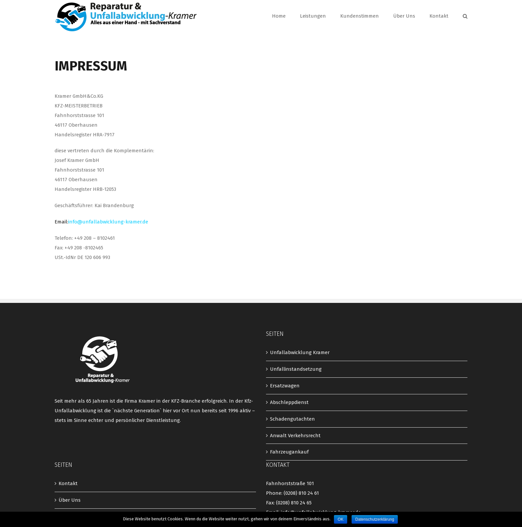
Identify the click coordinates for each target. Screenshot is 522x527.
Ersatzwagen (285, 386)
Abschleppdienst (289, 402)
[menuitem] (286, 16)
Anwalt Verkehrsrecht (295, 436)
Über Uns (70, 500)
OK (340, 519)
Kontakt (68, 483)
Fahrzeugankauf (289, 452)
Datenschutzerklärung (374, 519)
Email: (101, 222)
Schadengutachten (292, 419)
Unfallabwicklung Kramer (300, 352)
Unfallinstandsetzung (296, 369)
